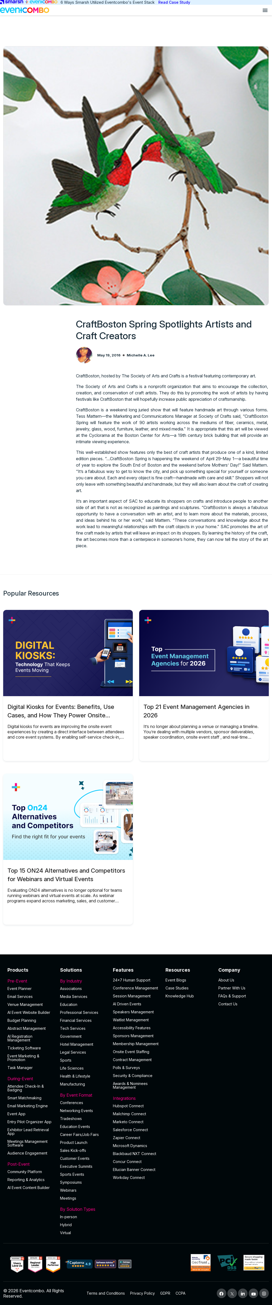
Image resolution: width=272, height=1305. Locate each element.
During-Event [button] (30, 1078)
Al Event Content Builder (28, 1187)
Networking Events (76, 1110)
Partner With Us (231, 988)
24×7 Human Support (131, 980)
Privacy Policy (142, 1293)
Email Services (20, 996)
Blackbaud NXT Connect (134, 1153)
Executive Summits (76, 1166)
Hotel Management (76, 1044)
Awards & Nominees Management (130, 1085)
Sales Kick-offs (73, 1150)
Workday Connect (129, 1177)
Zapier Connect (126, 1137)
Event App (16, 1114)
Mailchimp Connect (129, 1114)
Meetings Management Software (27, 1143)
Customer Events (75, 1158)
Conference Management (135, 988)
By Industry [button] (83, 981)
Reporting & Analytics (26, 1179)
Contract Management (132, 1059)
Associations (71, 988)
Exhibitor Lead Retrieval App (28, 1131)
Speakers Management (133, 1012)
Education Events (75, 1126)
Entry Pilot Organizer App (29, 1121)
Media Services (73, 996)
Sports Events (72, 1174)
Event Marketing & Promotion (23, 1058)
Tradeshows (71, 1118)
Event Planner (19, 988)
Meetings (68, 1198)
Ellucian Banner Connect (134, 1169)
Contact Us (227, 1004)
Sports (65, 1060)
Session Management (132, 996)
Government (71, 1036)
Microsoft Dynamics (130, 1145)
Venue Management (25, 1004)
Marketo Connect (128, 1121)
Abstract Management (26, 1028)
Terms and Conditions (106, 1293)
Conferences (71, 1102)
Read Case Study (174, 2)
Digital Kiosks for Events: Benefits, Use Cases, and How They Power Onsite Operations (60, 715)
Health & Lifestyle (75, 1076)
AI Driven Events (127, 1004)
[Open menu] (265, 10)
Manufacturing (72, 1084)
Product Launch (73, 1142)
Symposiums (71, 1182)
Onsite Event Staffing (131, 1051)
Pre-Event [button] (30, 981)
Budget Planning (21, 1020)
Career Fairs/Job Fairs (79, 1134)
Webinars (68, 1190)
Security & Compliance (132, 1075)
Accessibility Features (132, 1028)
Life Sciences (72, 1068)
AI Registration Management (19, 1038)
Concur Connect (127, 1161)
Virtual (65, 1232)
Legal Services (73, 1052)
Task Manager (20, 1067)
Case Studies (177, 988)
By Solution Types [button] (83, 1209)
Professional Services (79, 1012)
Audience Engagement (27, 1153)
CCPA (180, 1293)
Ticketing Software (24, 1048)
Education (68, 1004)
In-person (68, 1216)
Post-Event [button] (30, 1164)
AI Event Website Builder (28, 1012)
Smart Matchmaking (24, 1098)
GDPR (165, 1293)
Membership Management (136, 1043)
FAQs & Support (232, 996)
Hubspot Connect (128, 1106)
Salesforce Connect (130, 1129)
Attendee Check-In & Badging (25, 1088)
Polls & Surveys (126, 1067)
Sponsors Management (133, 1035)
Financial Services (76, 1020)
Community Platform (24, 1171)
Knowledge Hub (179, 996)
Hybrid (66, 1224)
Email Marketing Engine (27, 1106)
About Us (226, 980)
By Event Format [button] (83, 1095)
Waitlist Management (131, 1020)
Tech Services (73, 1028)
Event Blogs (175, 980)
